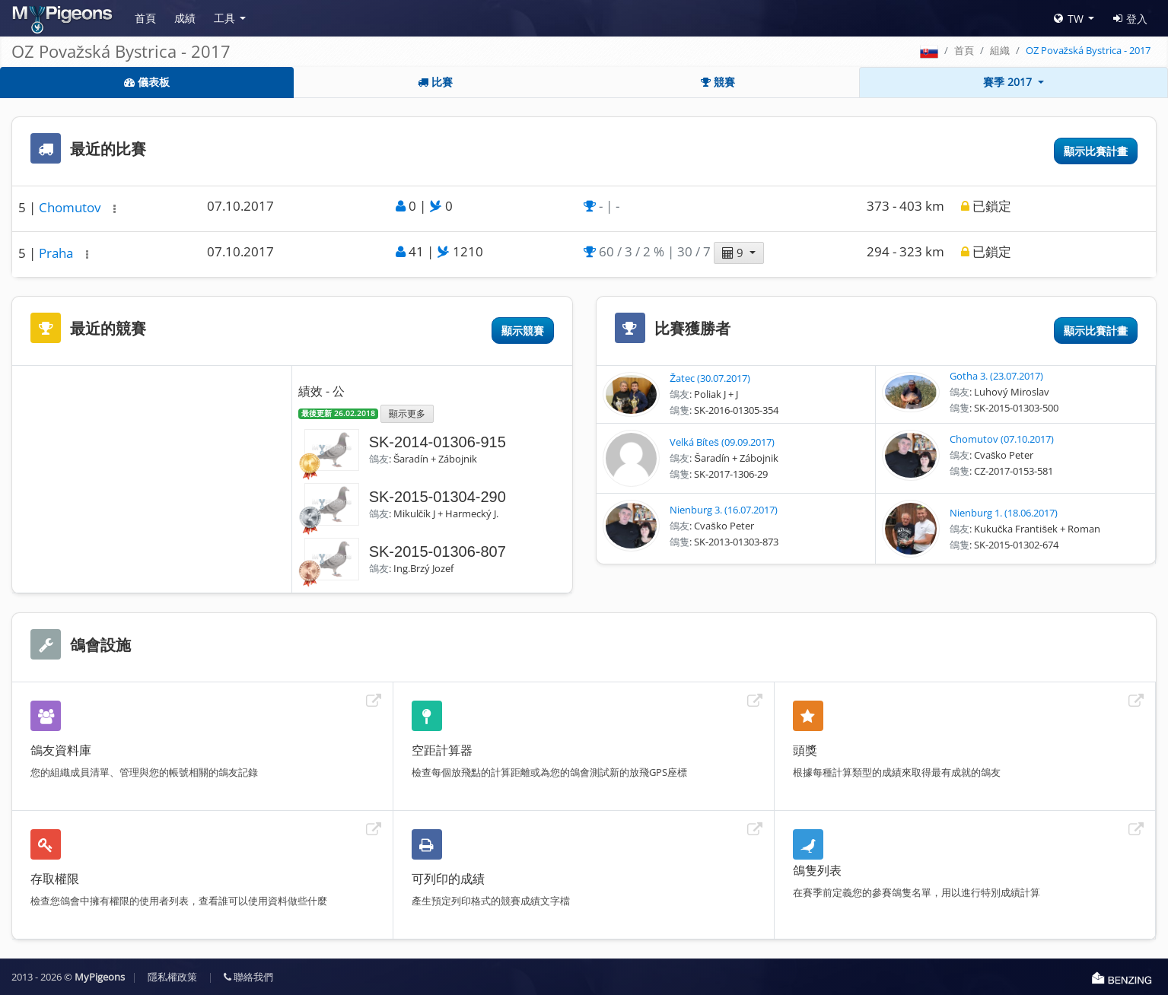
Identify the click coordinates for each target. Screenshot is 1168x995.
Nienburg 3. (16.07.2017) (724, 510)
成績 (185, 18)
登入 (1130, 19)
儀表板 (147, 82)
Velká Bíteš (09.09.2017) (722, 442)
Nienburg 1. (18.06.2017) (1004, 513)
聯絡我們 (248, 977)
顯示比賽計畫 (1096, 151)
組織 (1000, 50)
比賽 (435, 82)
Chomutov (71, 207)
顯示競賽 (522, 330)
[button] (114, 209)
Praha (57, 253)
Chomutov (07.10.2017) (1002, 439)
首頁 (145, 18)
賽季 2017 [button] (1009, 82)
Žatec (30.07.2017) (710, 378)
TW (1069, 18)
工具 (224, 18)
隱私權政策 (172, 977)
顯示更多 (407, 413)
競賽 (718, 82)
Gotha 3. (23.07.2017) (996, 376)
